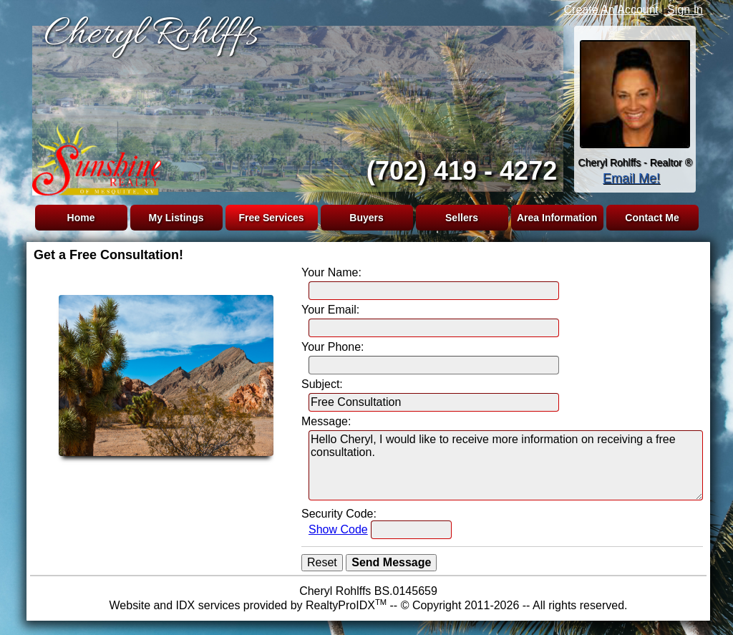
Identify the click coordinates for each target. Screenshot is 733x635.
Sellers (461, 217)
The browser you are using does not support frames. (294, 106)
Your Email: (330, 310)
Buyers (366, 217)
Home (81, 217)
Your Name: (331, 272)
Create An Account (611, 10)
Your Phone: (332, 347)
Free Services (271, 217)
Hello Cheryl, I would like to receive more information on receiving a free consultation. (506, 465)
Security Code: (339, 514)
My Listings (175, 217)
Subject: (322, 384)
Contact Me (652, 217)
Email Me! (631, 178)
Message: (326, 421)
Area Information (557, 217)
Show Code (338, 529)
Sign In (685, 10)
